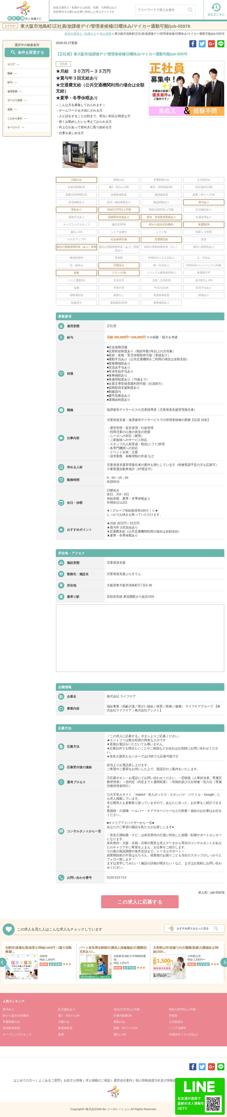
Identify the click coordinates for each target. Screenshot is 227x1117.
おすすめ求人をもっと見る (193, 928)
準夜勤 (173, 1015)
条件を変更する (27, 52)
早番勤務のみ (11, 1021)
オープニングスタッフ (17, 1034)
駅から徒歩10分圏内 (16, 1015)
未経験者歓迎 (11, 1028)
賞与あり (8, 1009)
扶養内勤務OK (123, 1015)
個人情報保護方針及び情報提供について (164, 1080)
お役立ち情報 (73, 1080)
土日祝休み (176, 1021)
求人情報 (105, 33)
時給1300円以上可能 (182, 1009)
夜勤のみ (119, 1021)
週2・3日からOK (69, 1015)
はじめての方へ (24, 1080)
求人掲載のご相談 (98, 1080)
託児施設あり (66, 1009)
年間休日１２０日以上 (183, 1034)
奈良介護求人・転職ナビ (80, 33)
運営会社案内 (123, 1080)
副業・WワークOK (126, 1028)
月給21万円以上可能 (127, 1009)
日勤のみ (64, 1021)
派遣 (61, 1034)
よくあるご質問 (49, 1080)
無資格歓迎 (65, 1028)
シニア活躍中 (177, 1028)
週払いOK (120, 1034)
